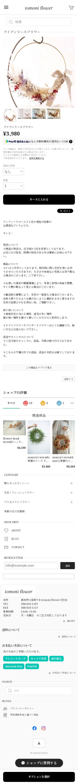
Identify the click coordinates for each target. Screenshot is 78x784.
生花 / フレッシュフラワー (19, 492)
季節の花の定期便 (14, 511)
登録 (67, 565)
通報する (68, 379)
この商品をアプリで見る (39, 367)
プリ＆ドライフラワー (17, 502)
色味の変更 (9, 165)
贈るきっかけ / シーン (16, 483)
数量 (5, 180)
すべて (11, 403)
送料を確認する (36, 158)
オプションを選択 (39, 777)
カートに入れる (39, 199)
